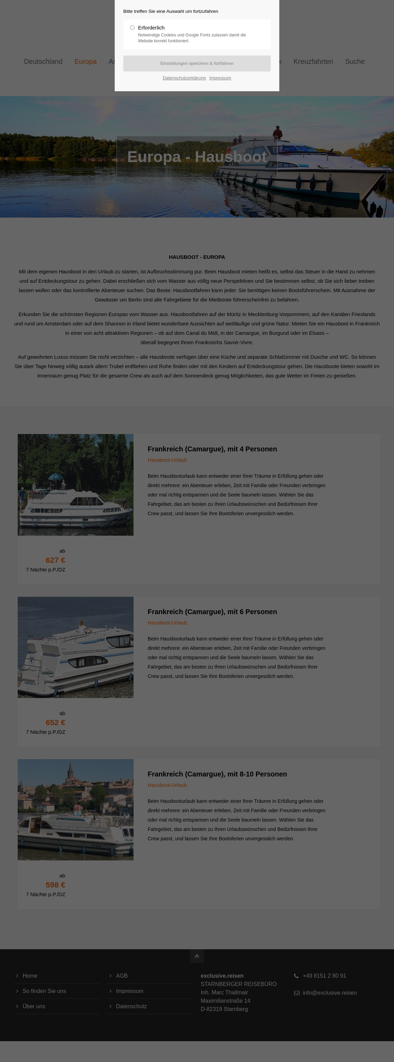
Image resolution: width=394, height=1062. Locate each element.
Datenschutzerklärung (184, 77)
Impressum (220, 77)
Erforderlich (194, 34)
